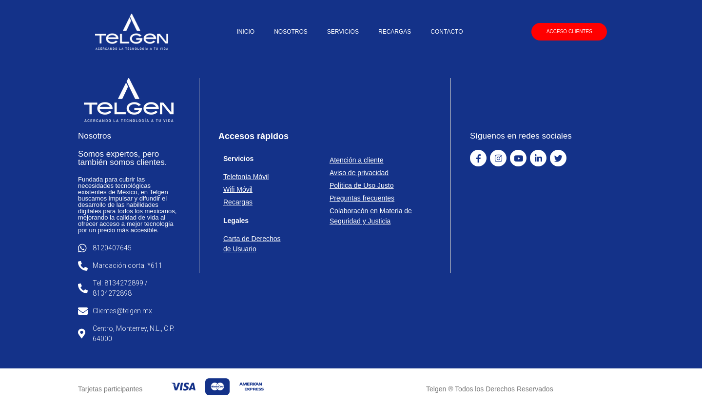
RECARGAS (394, 31)
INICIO (245, 31)
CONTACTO (446, 31)
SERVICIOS (343, 31)
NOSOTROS (291, 31)
